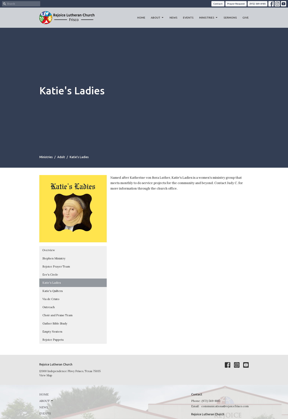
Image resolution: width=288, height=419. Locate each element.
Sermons (230, 17)
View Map (45, 375)
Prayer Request (236, 3)
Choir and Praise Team (57, 315)
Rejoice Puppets (53, 339)
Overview (48, 250)
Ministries (208, 17)
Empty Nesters (52, 331)
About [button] (46, 401)
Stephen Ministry (53, 258)
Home (141, 17)
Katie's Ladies (51, 282)
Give (245, 17)
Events (188, 17)
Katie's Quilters (52, 291)
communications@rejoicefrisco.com (225, 406)
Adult (61, 157)
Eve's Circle (50, 274)
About (157, 17)
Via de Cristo (50, 299)
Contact (218, 3)
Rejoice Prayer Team (56, 266)
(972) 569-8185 (257, 3)
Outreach (48, 307)
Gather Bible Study (54, 323)
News (173, 17)
